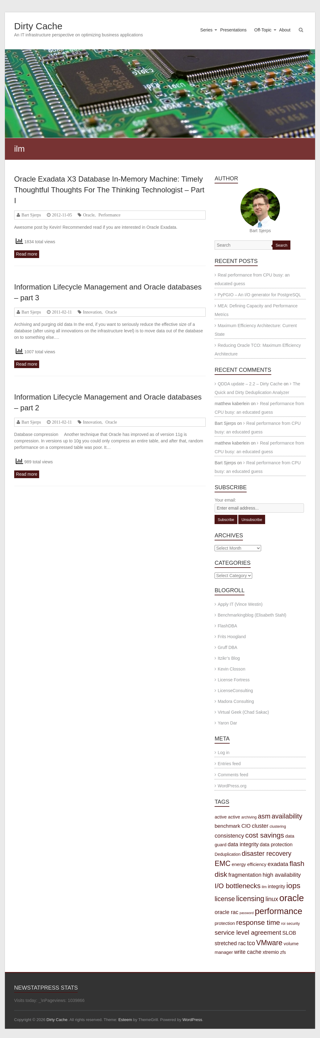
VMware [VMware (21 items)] (269, 943)
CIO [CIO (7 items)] (246, 826)
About (285, 29)
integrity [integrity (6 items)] (276, 886)
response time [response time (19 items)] (258, 922)
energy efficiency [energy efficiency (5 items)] (249, 864)
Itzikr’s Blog (229, 658)
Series (206, 29)
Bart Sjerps (31, 215)
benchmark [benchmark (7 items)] (227, 826)
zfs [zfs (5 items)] (283, 952)
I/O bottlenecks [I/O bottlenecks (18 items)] (238, 886)
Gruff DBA (227, 647)
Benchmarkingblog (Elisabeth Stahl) (252, 615)
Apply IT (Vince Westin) (240, 604)
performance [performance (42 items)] (278, 911)
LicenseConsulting (235, 690)
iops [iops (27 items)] (293, 885)
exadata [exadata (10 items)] (278, 864)
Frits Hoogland (232, 636)
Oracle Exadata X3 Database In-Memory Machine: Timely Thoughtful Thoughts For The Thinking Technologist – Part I (109, 190)
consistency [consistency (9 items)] (229, 835)
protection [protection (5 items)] (225, 923)
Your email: (225, 500)
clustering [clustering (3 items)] (277, 826)
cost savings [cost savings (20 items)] (264, 835)
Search (281, 245)
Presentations (233, 29)
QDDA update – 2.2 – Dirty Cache (250, 383)
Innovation (92, 312)
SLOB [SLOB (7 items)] (289, 933)
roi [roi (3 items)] (283, 923)
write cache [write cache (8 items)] (247, 952)
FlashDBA (227, 625)
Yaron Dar (227, 722)
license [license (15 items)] (225, 898)
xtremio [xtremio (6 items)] (271, 952)
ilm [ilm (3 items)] (264, 887)
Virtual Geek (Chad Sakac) (243, 712)
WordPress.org (232, 785)
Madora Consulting (236, 701)
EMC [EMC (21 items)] (223, 864)
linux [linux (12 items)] (271, 899)
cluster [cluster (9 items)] (260, 826)
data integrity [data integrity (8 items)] (243, 844)
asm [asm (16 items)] (264, 816)
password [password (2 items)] (247, 913)
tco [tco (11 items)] (251, 943)
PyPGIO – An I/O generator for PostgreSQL (259, 294)
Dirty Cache (38, 26)
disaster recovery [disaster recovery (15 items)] (266, 853)
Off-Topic (263, 29)
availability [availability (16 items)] (287, 816)
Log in (223, 752)
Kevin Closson (231, 669)
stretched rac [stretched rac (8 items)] (230, 943)
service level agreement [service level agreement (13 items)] (248, 932)
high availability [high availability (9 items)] (282, 875)
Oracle (88, 215)
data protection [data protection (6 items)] (276, 844)
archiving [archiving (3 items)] (249, 817)
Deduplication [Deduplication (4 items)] (227, 854)
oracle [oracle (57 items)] (291, 898)
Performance (109, 215)
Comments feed (233, 774)
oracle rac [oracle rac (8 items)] (226, 912)
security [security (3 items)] (293, 923)
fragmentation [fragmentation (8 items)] (244, 875)
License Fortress (233, 679)
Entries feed (229, 763)
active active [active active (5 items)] (227, 816)
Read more (26, 254)
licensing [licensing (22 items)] (250, 899)
